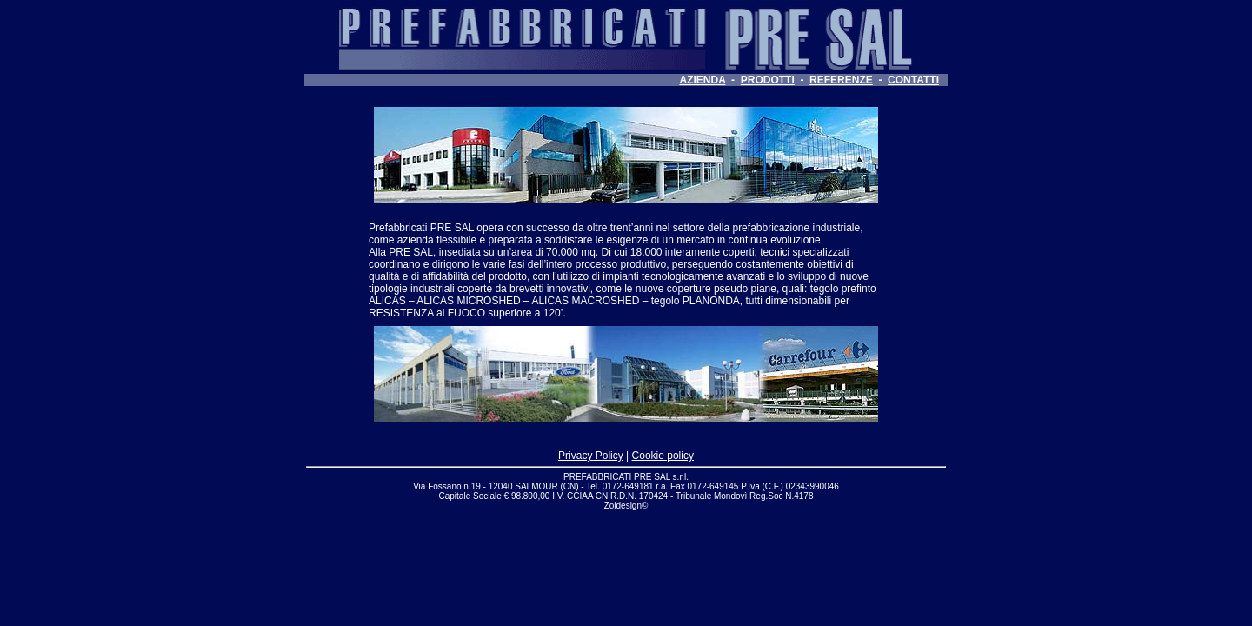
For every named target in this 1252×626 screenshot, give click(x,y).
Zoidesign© (626, 505)
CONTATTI (913, 80)
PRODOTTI (768, 80)
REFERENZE (841, 80)
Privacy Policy (590, 456)
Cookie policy (663, 456)
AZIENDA (703, 80)
